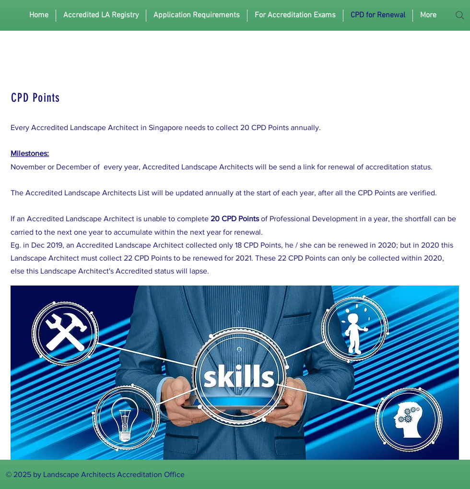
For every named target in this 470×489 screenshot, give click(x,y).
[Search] (460, 15)
